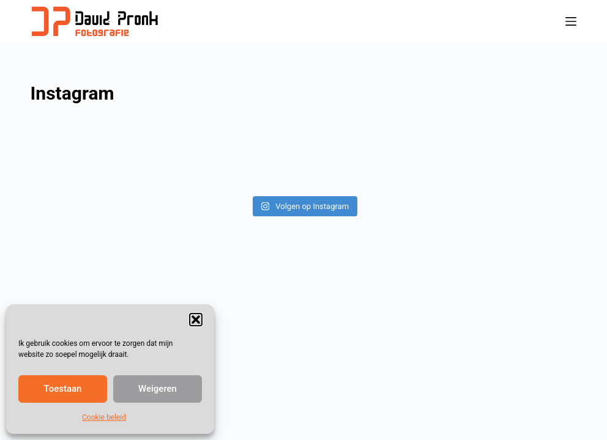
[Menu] (570, 21)
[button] (196, 320)
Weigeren (157, 388)
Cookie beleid (104, 417)
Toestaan (63, 388)
